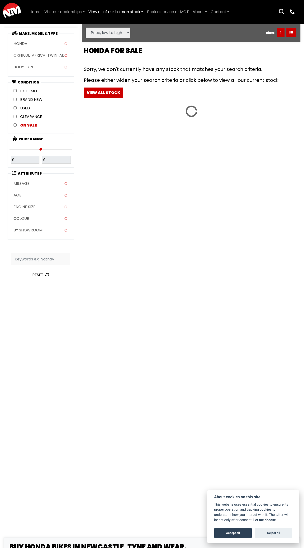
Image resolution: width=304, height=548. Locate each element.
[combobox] (41, 43)
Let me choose (264, 520)
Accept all (233, 533)
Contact (218, 12)
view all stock (103, 92)
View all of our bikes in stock (114, 12)
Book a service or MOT (168, 12)
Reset (40, 275)
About (198, 12)
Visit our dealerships (63, 12)
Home (35, 12)
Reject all (273, 533)
